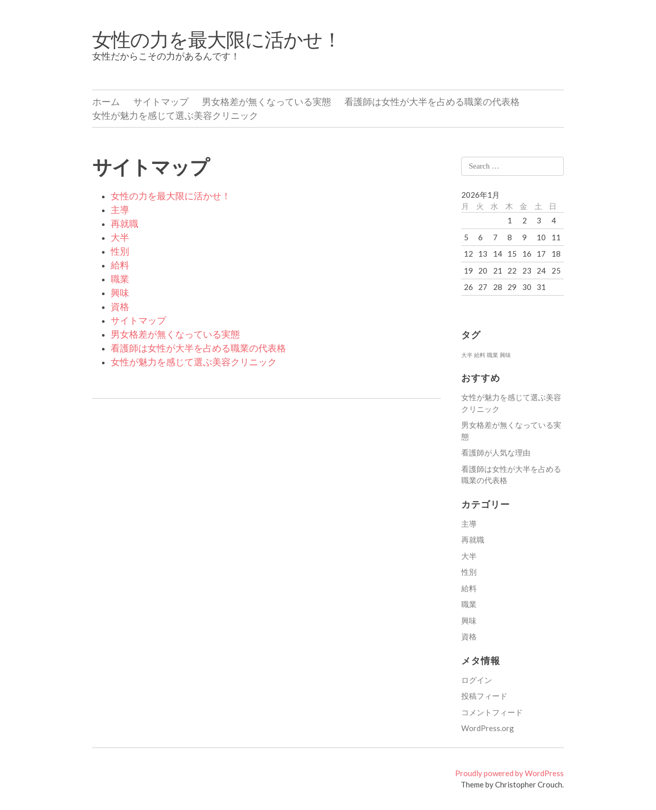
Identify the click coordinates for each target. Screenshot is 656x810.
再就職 (124, 224)
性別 (120, 251)
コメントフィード (492, 712)
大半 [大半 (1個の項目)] (467, 354)
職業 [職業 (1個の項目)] (492, 354)
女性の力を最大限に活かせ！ (216, 39)
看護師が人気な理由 (495, 452)
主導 (120, 210)
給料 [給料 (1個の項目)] (479, 354)
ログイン (476, 679)
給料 (120, 265)
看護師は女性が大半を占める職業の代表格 (432, 101)
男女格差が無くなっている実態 (266, 101)
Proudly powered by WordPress (509, 773)
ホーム (106, 101)
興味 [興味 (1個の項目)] (505, 354)
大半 (120, 238)
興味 (120, 293)
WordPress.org (487, 728)
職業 (120, 279)
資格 (120, 307)
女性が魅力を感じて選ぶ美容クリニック (175, 115)
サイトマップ (161, 101)
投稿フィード (484, 695)
